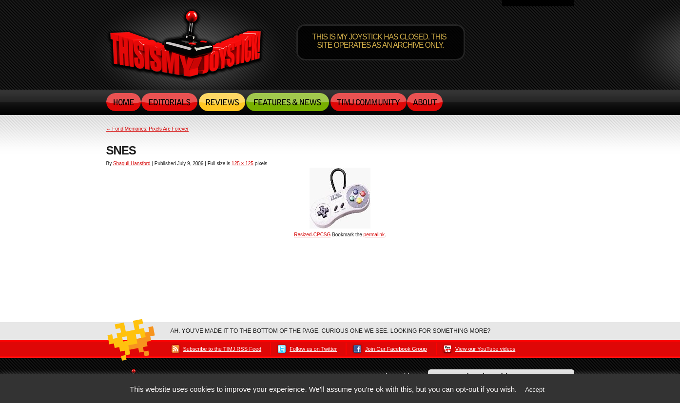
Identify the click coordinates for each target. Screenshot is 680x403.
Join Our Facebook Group (396, 349)
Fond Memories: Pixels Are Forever (147, 129)
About (425, 102)
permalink (374, 234)
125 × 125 (242, 163)
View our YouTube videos (485, 349)
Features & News (288, 102)
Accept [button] (534, 389)
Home (123, 102)
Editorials (169, 102)
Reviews (222, 102)
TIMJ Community (368, 102)
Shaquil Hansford (132, 163)
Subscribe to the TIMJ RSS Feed (222, 349)
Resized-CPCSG (312, 234)
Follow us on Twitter (313, 349)
